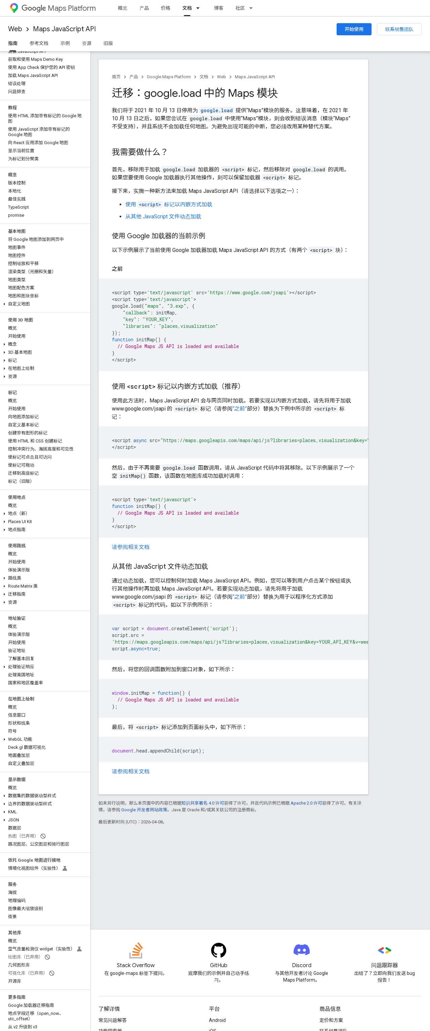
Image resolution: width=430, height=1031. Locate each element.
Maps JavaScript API (64, 29)
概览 (122, 8)
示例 (65, 43)
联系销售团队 (399, 29)
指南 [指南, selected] (12, 43)
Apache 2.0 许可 (306, 803)
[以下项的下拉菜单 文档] (200, 8)
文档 (204, 76)
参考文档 (39, 43)
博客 (218, 8)
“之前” (239, 408)
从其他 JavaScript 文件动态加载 (163, 216)
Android (217, 1020)
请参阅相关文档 (130, 547)
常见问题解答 (112, 1020)
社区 (240, 8)
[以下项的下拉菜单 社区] (253, 8)
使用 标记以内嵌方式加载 (168, 204)
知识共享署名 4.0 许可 (202, 803)
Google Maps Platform (169, 76)
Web (15, 29)
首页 (116, 76)
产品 (144, 8)
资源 (86, 43)
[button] (44, 304)
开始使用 (354, 29)
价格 (165, 8)
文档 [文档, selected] (187, 8)
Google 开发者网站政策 (144, 809)
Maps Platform (59, 8)
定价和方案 (331, 1020)
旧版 (108, 43)
